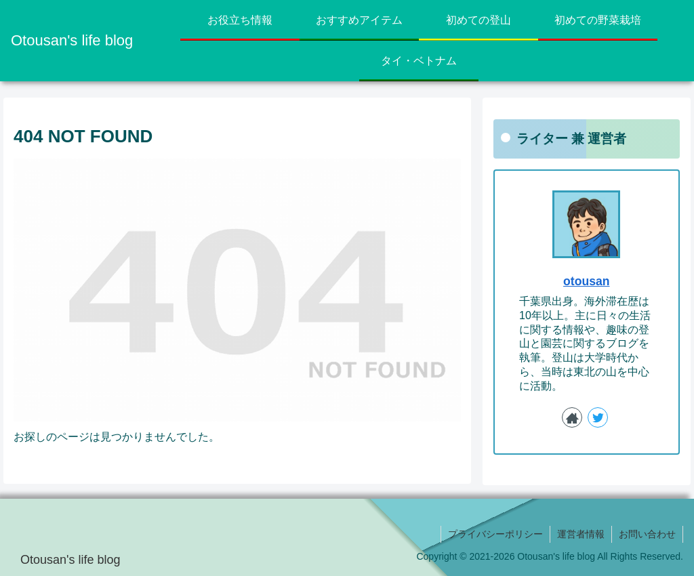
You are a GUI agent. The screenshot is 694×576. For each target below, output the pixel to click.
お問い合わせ (647, 534)
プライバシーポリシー (495, 534)
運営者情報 (581, 534)
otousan (586, 281)
